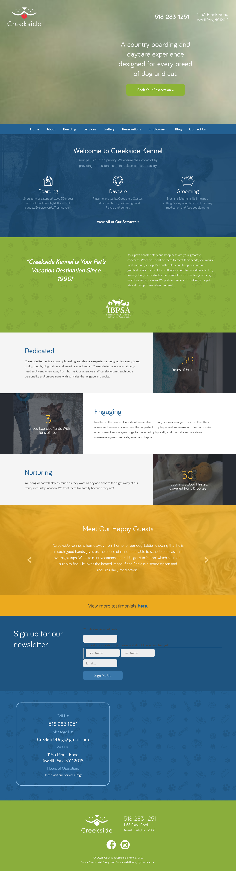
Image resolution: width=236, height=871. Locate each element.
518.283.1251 (63, 723)
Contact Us (197, 129)
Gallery (109, 129)
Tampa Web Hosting (126, 862)
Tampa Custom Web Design (95, 862)
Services (90, 129)
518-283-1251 (140, 818)
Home (34, 129)
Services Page (73, 775)
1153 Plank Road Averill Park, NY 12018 (62, 757)
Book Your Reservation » (155, 89)
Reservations (131, 129)
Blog (178, 129)
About (51, 129)
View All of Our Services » (118, 221)
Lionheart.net (148, 862)
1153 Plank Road (213, 16)
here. (143, 605)
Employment (158, 129)
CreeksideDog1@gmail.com (63, 739)
